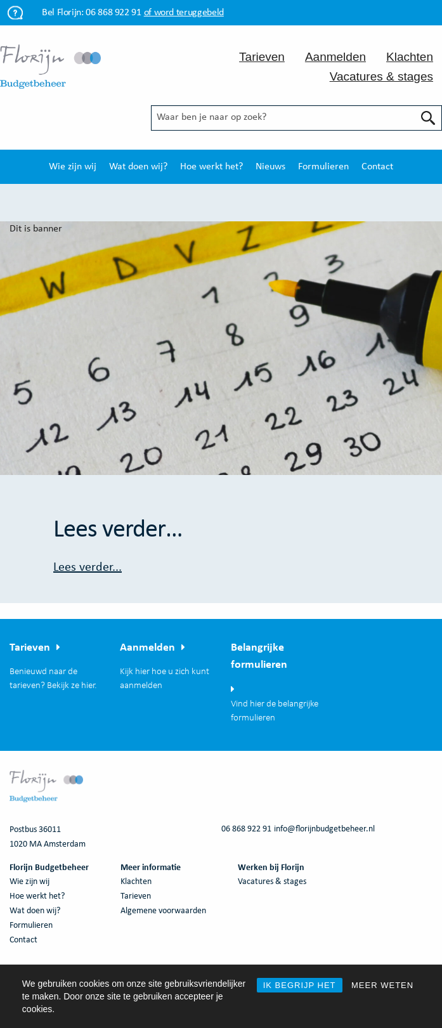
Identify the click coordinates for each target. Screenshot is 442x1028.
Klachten (409, 56)
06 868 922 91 (113, 13)
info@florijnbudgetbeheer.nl (324, 829)
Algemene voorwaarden (163, 911)
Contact (377, 167)
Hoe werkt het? (211, 167)
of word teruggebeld (184, 13)
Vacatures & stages (381, 76)
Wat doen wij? (138, 167)
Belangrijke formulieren (259, 656)
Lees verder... (87, 567)
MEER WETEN (382, 985)
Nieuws (270, 167)
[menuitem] (72, 167)
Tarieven (262, 56)
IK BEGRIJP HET (299, 985)
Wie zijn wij (72, 167)
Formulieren (323, 167)
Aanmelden (335, 56)
